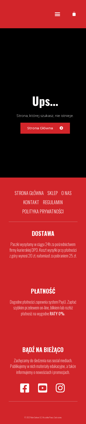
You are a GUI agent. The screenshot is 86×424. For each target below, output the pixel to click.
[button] (57, 14)
